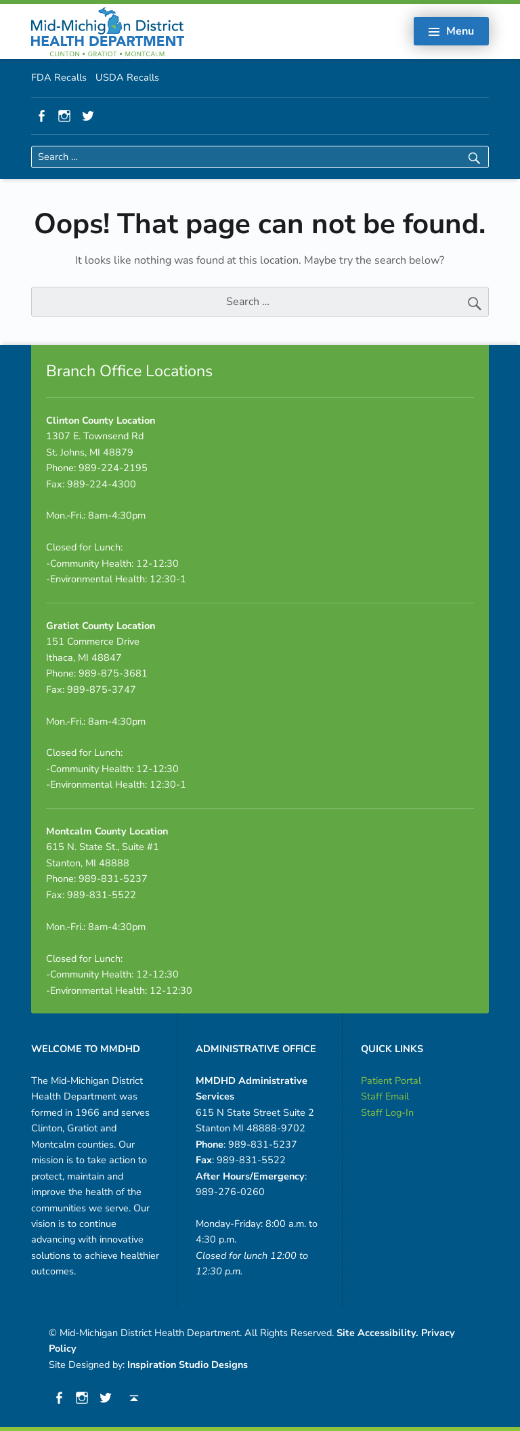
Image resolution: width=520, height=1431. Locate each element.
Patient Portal (391, 1080)
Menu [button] (460, 31)
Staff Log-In (387, 1112)
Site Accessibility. (377, 1332)
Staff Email (385, 1096)
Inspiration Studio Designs (187, 1364)
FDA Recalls (59, 77)
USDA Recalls (127, 77)
